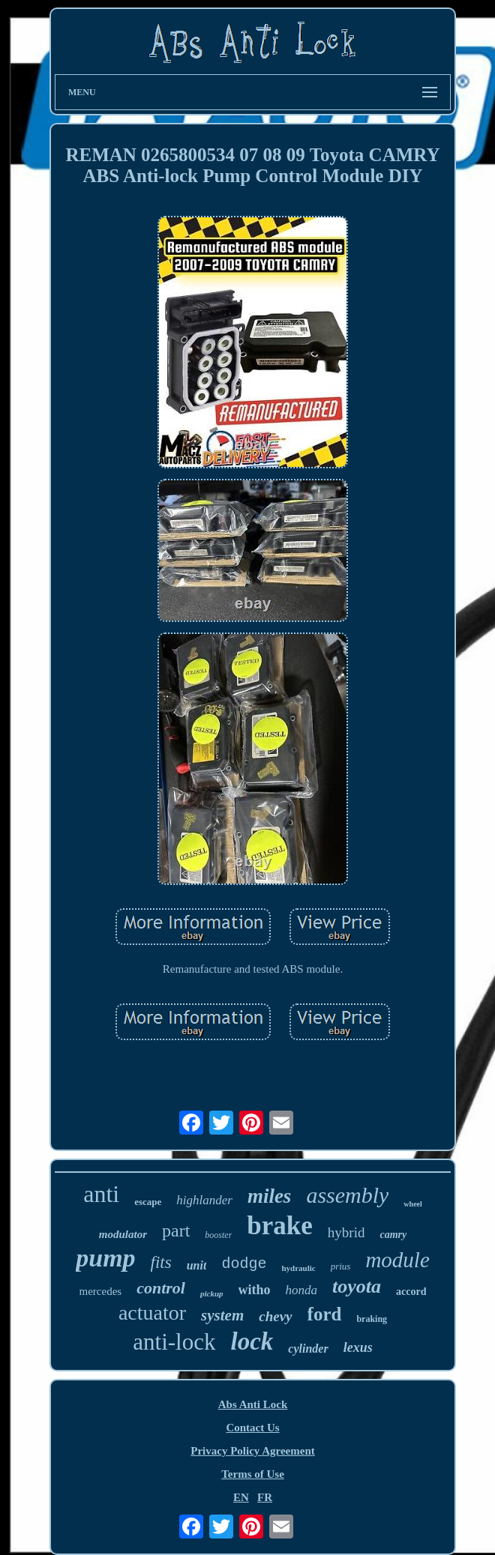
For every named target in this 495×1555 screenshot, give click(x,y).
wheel (413, 1204)
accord (411, 1291)
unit (197, 1265)
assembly (347, 1195)
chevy (275, 1316)
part (176, 1230)
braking (371, 1319)
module (397, 1260)
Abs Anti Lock (253, 1404)
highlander (204, 1200)
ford (325, 1314)
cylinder (308, 1348)
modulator (123, 1234)
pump (105, 1258)
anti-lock (174, 1342)
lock (252, 1341)
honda (302, 1290)
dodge (243, 1263)
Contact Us (252, 1428)
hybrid (346, 1232)
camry (393, 1234)
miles (270, 1196)
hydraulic (298, 1267)
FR (264, 1497)
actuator (152, 1312)
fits (161, 1262)
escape (147, 1201)
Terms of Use (252, 1474)
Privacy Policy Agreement (252, 1451)
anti (101, 1193)
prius (341, 1266)
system (222, 1315)
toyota (356, 1286)
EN (241, 1497)
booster (218, 1235)
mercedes (101, 1291)
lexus (358, 1347)
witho (254, 1289)
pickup (212, 1293)
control (160, 1287)
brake (280, 1225)
